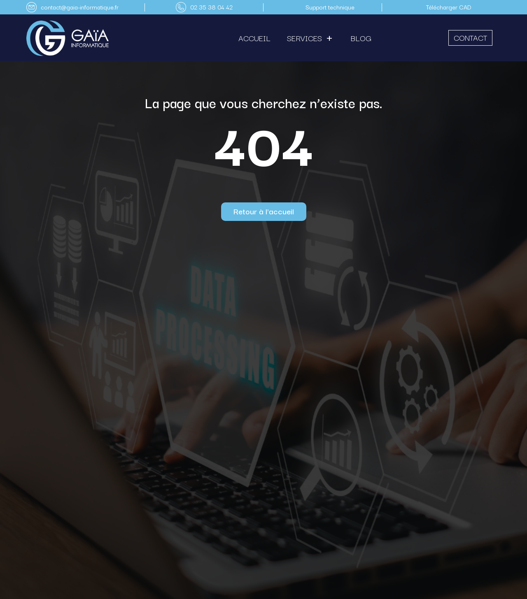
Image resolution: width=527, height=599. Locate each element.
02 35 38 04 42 (211, 7)
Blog (361, 38)
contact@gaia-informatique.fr (80, 7)
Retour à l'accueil (263, 211)
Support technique (329, 7)
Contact (470, 37)
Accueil (254, 38)
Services (304, 38)
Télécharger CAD (448, 7)
